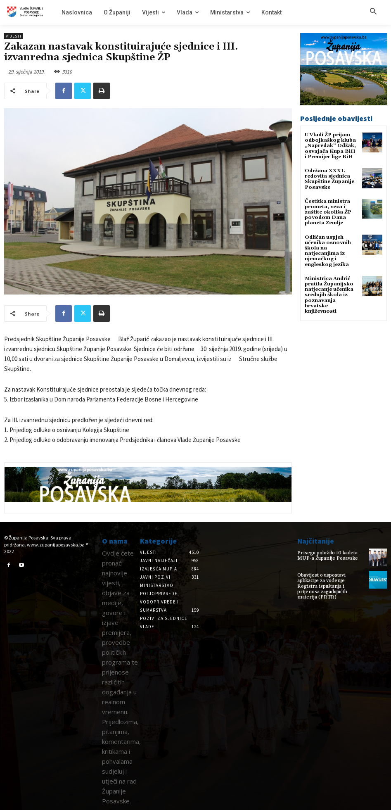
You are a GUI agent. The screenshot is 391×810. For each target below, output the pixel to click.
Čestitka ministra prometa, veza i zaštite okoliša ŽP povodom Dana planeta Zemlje (328, 212)
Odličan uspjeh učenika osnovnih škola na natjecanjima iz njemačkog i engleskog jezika (328, 251)
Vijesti (13, 36)
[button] (373, 12)
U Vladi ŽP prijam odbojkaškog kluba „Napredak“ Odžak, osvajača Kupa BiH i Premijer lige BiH (330, 146)
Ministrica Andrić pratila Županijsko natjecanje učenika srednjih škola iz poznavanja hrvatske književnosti (329, 295)
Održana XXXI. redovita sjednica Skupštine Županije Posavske (329, 179)
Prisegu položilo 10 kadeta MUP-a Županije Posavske (327, 555)
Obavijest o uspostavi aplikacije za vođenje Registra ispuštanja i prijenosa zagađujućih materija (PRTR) (322, 586)
